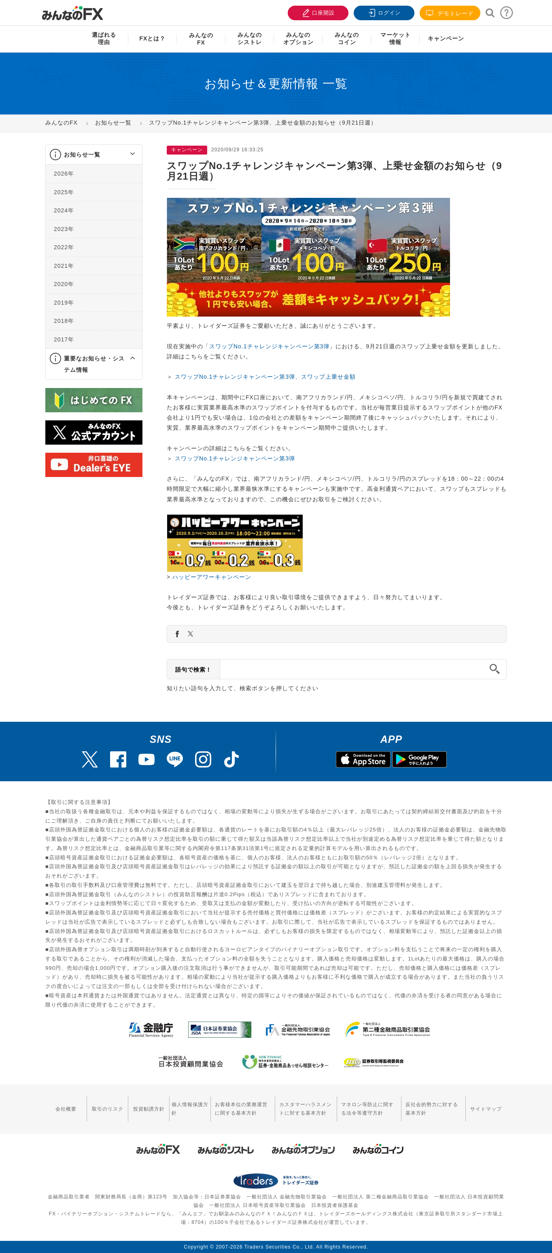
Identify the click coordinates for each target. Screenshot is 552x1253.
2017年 (64, 339)
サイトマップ (486, 1109)
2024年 (64, 210)
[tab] (94, 155)
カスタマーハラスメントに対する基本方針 (305, 1109)
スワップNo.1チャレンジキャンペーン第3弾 (269, 346)
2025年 (64, 192)
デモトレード (450, 13)
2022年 (64, 247)
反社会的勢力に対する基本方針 (432, 1109)
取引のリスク (107, 1109)
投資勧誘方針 (149, 1109)
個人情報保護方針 (190, 1109)
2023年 (64, 229)
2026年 (64, 173)
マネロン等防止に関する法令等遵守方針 (367, 1109)
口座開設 (317, 12)
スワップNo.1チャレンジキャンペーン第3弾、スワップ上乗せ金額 (265, 376)
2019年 (64, 302)
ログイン (383, 12)
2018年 (64, 321)
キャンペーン (446, 38)
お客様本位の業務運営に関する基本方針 (241, 1109)
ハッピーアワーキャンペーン (211, 577)
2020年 (64, 284)
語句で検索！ (193, 669)
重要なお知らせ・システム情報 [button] (94, 364)
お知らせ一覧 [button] (82, 154)
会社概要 (65, 1109)
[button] (125, 154)
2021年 (64, 266)
